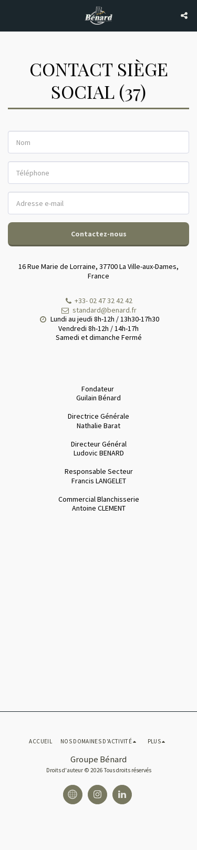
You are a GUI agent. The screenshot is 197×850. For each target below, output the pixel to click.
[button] (11, 15)
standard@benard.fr (98, 310)
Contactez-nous (99, 234)
